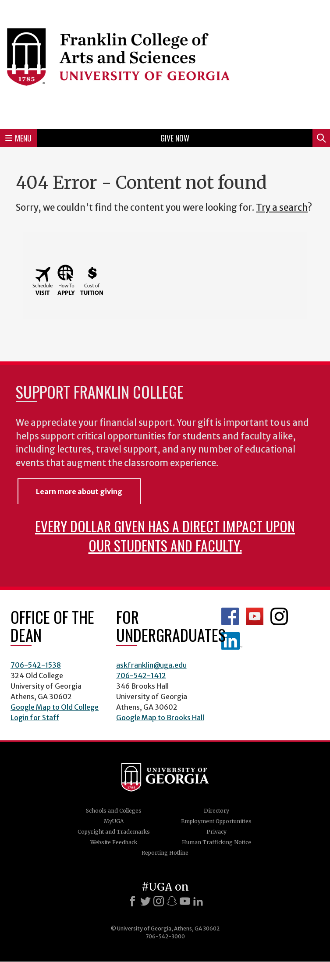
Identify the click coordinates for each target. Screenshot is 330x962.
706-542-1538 (36, 665)
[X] (145, 901)
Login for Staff (35, 717)
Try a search (282, 207)
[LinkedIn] (198, 901)
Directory (216, 810)
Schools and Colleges (114, 810)
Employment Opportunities (216, 821)
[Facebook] (132, 901)
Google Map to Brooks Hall (160, 717)
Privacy (216, 831)
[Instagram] (158, 901)
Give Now (174, 138)
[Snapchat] (172, 901)
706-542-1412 (141, 675)
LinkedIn (231, 641)
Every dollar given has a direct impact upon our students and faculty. (165, 535)
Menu (18, 138)
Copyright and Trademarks (114, 831)
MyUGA (114, 821)
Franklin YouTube (254, 616)
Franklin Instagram (279, 616)
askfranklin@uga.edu (151, 665)
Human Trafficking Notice (216, 842)
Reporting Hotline (165, 852)
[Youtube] (185, 901)
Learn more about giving (79, 491)
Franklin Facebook (230, 616)
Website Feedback (113, 842)
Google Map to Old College (55, 707)
